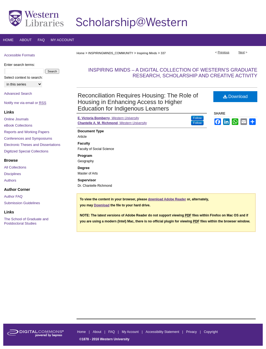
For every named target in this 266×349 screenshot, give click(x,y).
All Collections (15, 167)
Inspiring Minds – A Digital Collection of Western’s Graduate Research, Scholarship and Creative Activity (172, 72)
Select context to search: (23, 77)
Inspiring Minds (147, 53)
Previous (223, 52)
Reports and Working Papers (26, 132)
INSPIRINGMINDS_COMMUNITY (110, 53)
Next (242, 52)
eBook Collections (18, 125)
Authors (10, 180)
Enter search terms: (19, 65)
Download (235, 96)
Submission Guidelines (22, 203)
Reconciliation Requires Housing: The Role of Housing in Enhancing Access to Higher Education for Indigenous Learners (138, 102)
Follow (197, 118)
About (97, 332)
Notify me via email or (25, 103)
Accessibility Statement (163, 332)
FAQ (112, 332)
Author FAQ (13, 196)
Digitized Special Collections (26, 151)
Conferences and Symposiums (28, 138)
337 (163, 53)
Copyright (211, 332)
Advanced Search (18, 93)
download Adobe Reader (167, 199)
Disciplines (12, 174)
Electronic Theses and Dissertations (32, 145)
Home (80, 53)
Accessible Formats (19, 55)
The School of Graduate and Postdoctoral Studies (26, 221)
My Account (131, 332)
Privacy (192, 332)
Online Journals (16, 119)
